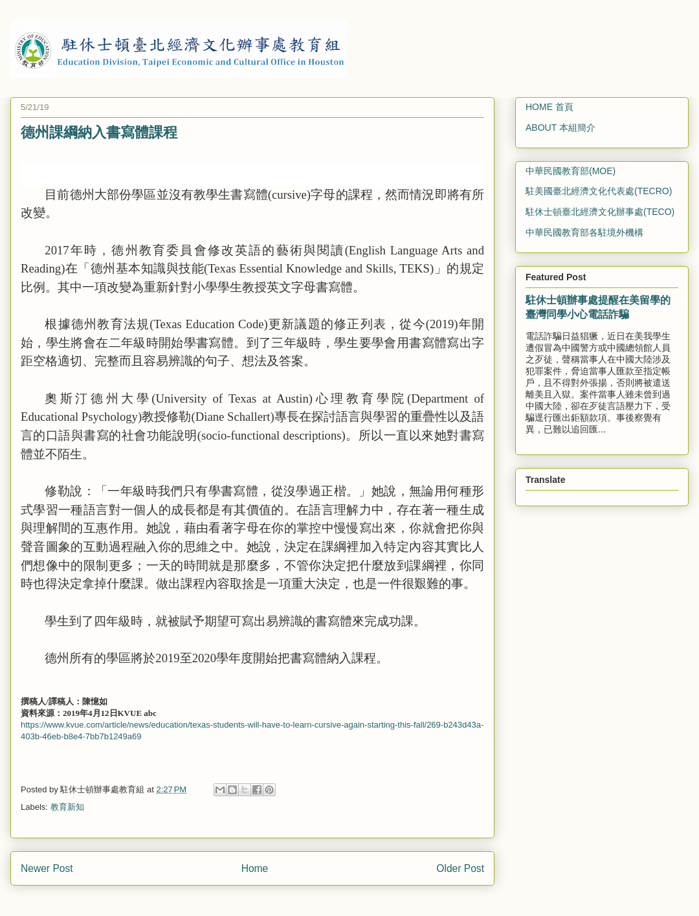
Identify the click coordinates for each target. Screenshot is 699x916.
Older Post (460, 868)
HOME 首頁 (549, 107)
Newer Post (47, 868)
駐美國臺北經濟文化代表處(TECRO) (599, 191)
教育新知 (67, 807)
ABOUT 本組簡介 (560, 127)
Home (255, 868)
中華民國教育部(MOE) (571, 171)
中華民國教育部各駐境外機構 (584, 232)
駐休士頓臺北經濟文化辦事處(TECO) (600, 212)
